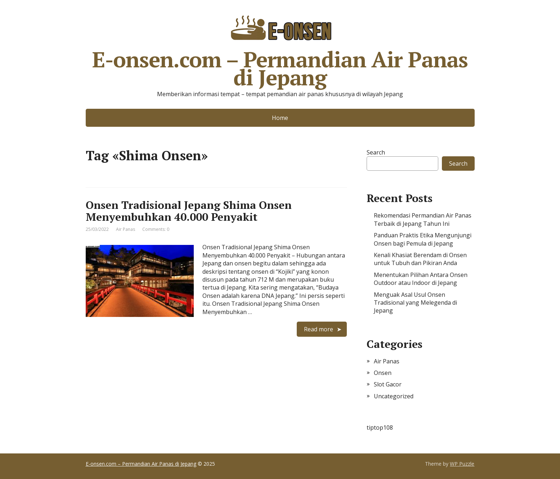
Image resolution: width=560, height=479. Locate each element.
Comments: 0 (155, 229)
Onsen (382, 373)
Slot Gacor (388, 384)
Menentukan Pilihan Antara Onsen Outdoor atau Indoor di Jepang (420, 279)
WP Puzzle (462, 463)
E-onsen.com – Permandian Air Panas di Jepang (280, 48)
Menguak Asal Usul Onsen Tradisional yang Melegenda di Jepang (415, 303)
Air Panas (125, 229)
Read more (318, 329)
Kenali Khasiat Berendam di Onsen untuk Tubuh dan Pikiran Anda (420, 259)
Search (376, 152)
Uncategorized (393, 396)
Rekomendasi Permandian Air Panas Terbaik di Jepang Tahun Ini (422, 219)
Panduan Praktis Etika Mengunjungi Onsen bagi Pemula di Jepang (422, 239)
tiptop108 (380, 427)
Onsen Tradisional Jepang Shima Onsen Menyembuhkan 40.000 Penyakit (189, 211)
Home (280, 118)
